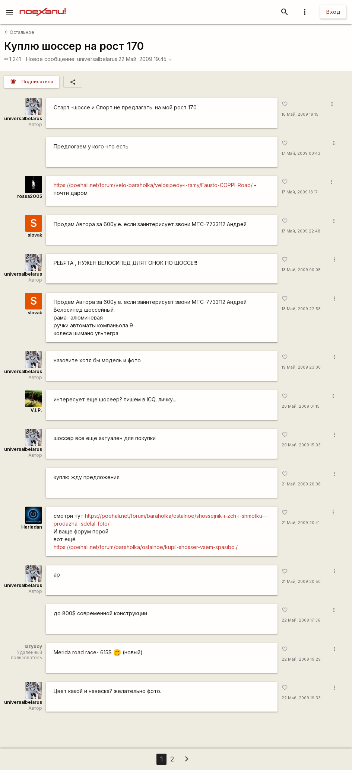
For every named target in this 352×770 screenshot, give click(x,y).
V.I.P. (36, 410)
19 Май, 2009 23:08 (301, 367)
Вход (333, 12)
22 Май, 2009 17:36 (301, 620)
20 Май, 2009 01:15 (301, 406)
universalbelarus (97, 59)
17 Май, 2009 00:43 (301, 153)
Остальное (19, 32)
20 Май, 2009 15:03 (301, 445)
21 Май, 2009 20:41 (301, 522)
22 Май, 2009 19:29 (301, 659)
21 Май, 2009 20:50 (301, 581)
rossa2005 (29, 196)
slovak (35, 235)
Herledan (31, 527)
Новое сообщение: (51, 59)
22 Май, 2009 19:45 (145, 59)
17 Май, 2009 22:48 (301, 231)
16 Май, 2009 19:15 (300, 114)
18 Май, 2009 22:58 (301, 309)
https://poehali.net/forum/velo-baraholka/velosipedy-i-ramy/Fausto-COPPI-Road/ (153, 185)
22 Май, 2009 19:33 (301, 698)
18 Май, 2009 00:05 (301, 269)
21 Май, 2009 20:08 (301, 484)
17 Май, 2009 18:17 (300, 192)
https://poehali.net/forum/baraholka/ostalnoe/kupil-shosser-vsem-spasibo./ (146, 547)
